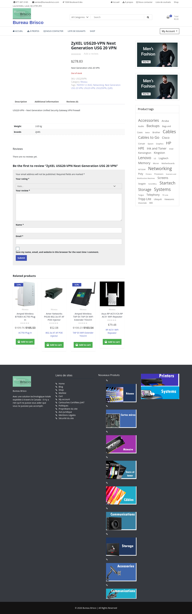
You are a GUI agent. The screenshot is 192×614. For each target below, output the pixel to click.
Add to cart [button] (27, 341)
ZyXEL (110, 88)
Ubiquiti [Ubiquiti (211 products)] (158, 199)
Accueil (115, 2)
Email (19, 236)
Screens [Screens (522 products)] (163, 178)
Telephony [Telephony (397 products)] (153, 194)
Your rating (22, 178)
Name (20, 224)
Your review (23, 190)
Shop (176, 2)
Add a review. (91, 53)
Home (62, 383)
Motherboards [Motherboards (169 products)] (168, 163)
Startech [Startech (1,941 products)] (167, 183)
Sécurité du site (66, 418)
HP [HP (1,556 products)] (168, 143)
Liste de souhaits (163, 2)
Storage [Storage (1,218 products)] (144, 189)
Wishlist (62, 393)
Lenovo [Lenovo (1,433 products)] (144, 157)
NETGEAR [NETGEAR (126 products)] (142, 169)
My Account (169, 31)
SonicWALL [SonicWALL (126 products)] (152, 184)
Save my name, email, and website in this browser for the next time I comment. (57, 252)
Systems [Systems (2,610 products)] (162, 189)
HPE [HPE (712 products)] (141, 148)
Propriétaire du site (68, 408)
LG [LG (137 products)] (155, 158)
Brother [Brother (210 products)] (156, 132)
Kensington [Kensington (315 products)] (144, 152)
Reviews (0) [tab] (72, 101)
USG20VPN (101, 88)
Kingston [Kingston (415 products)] (159, 152)
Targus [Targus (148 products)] (141, 195)
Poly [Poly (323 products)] (140, 173)
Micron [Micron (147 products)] (156, 163)
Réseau (84, 81)
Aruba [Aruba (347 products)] (165, 121)
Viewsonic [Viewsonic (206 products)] (169, 199)
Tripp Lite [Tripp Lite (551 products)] (144, 199)
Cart (61, 396)
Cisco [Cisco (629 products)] (166, 137)
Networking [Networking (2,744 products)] (160, 168)
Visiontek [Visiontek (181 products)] (142, 203)
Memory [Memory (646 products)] (144, 163)
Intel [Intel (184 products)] (171, 148)
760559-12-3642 (84, 85)
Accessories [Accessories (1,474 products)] (148, 120)
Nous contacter (144, 2)
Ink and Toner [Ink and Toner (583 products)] (156, 148)
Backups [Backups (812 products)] (153, 125)
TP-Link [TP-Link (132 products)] (165, 195)
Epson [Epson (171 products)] (150, 143)
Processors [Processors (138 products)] (158, 174)
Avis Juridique (65, 411)
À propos (128, 2)
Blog (61, 386)
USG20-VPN (89, 88)
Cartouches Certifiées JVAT (71, 402)
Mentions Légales (67, 415)
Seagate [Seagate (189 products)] (142, 183)
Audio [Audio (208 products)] (141, 126)
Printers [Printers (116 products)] (149, 174)
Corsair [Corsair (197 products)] (141, 143)
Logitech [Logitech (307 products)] (163, 158)
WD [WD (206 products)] (151, 202)
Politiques (63, 405)
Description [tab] (21, 101)
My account (64, 399)
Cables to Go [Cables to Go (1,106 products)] (148, 137)
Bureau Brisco (28, 22)
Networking (98, 85)
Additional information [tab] (47, 101)
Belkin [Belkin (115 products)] (147, 133)
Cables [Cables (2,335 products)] (169, 131)
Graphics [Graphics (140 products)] (159, 143)
